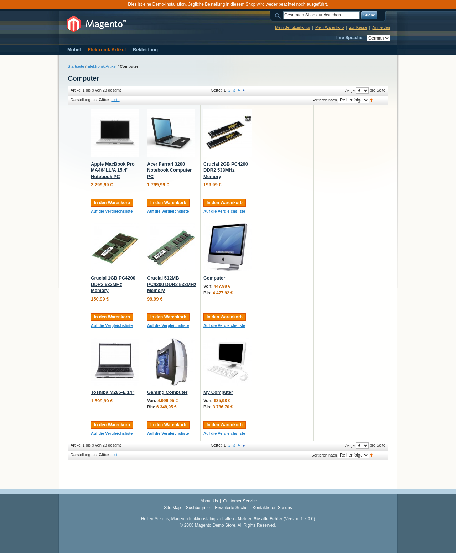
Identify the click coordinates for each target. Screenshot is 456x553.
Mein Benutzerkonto (292, 27)
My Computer (218, 392)
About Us (209, 501)
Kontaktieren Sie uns (272, 507)
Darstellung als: (84, 100)
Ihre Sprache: (350, 37)
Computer (214, 278)
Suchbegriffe (198, 507)
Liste (115, 100)
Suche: (279, 15)
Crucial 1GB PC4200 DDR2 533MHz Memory (113, 284)
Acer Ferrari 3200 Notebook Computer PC (169, 170)
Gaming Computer (167, 392)
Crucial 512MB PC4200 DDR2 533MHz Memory (171, 284)
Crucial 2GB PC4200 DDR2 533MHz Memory (225, 170)
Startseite (76, 66)
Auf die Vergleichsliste (112, 211)
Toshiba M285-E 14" (112, 392)
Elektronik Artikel (102, 66)
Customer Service (240, 501)
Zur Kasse (358, 27)
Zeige (350, 90)
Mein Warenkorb (329, 27)
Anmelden (381, 27)
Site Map (172, 507)
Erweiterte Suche (231, 507)
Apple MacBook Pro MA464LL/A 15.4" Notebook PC (113, 170)
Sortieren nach (324, 100)
